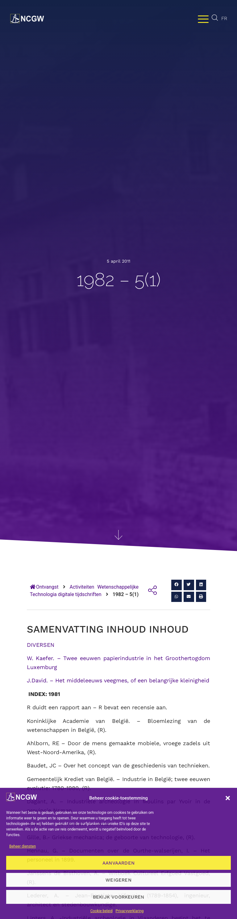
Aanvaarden (118, 863)
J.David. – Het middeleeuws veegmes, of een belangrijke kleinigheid (118, 680)
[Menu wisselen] (203, 18)
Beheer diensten (22, 846)
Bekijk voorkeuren (118, 897)
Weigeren (118, 880)
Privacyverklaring (130, 911)
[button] (228, 798)
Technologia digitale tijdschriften (66, 594)
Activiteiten (82, 587)
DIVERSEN (40, 645)
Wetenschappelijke (118, 587)
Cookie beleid (101, 911)
